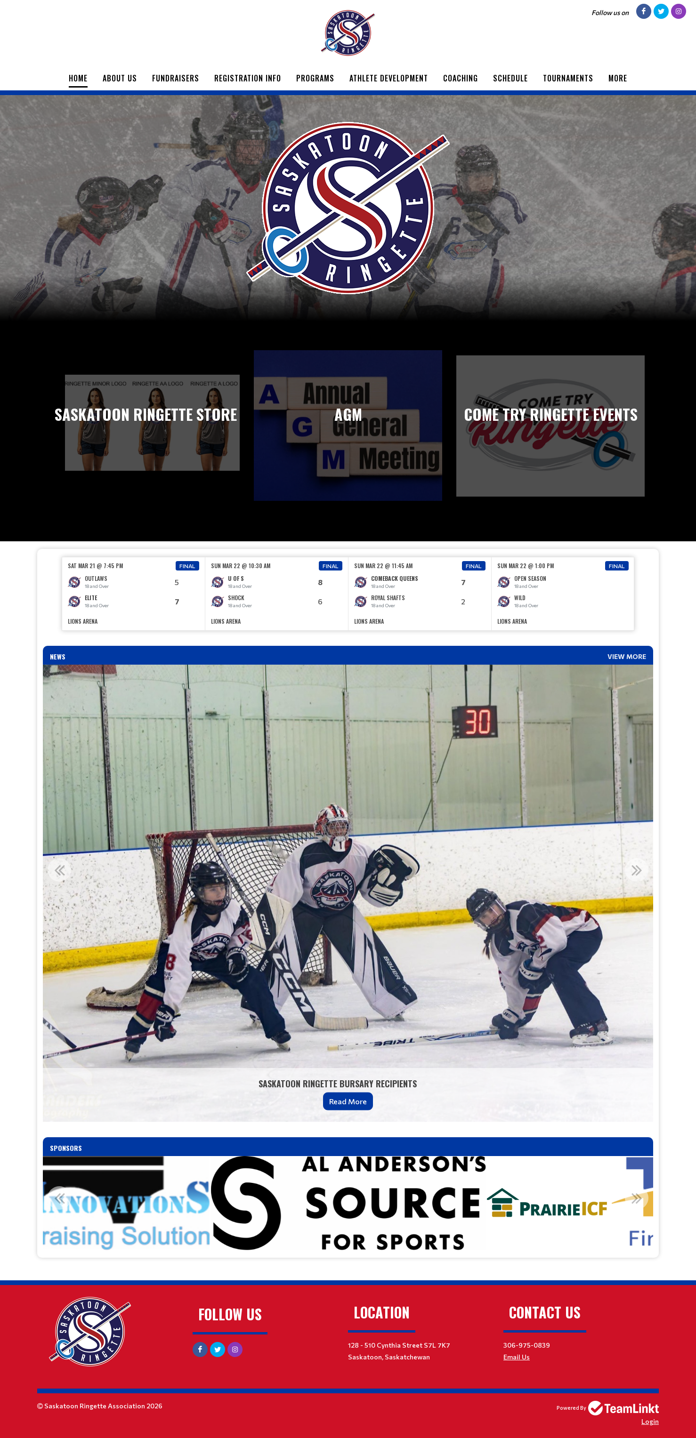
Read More (348, 1101)
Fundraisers (175, 78)
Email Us (516, 1357)
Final (187, 565)
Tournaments (568, 78)
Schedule (510, 78)
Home (78, 78)
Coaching (460, 78)
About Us (120, 78)
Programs (315, 78)
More (617, 78)
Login (650, 1421)
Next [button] (636, 870)
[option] (133, 593)
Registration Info (247, 78)
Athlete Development (388, 78)
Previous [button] (59, 870)
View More (626, 656)
